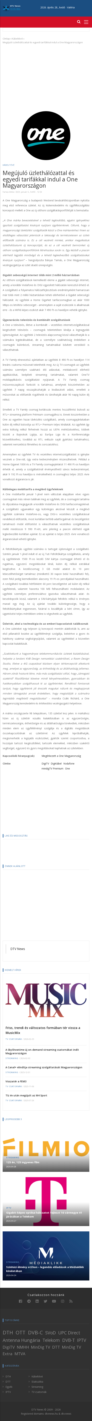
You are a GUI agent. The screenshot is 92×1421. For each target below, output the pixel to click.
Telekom (51, 1340)
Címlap (6, 38)
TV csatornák (13, 1039)
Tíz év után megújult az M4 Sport (26, 1095)
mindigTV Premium (52, 768)
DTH (8, 1332)
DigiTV (45, 763)
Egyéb (8, 1386)
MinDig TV (40, 1347)
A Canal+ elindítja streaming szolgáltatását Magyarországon (43, 1067)
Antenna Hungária (21, 1340)
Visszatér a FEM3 (15, 1081)
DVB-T (68, 1340)
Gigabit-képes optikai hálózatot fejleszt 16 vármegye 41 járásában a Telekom (44, 1214)
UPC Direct (69, 1333)
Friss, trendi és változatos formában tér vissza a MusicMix (42, 1030)
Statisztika (37, 1381)
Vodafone (68, 763)
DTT (56, 1347)
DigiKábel (56, 763)
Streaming (11, 1058)
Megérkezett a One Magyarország (61, 756)
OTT (20, 1332)
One (67, 768)
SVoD (50, 1333)
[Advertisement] (46, 73)
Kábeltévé (17, 38)
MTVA (20, 1353)
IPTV (8, 1208)
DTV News (17, 949)
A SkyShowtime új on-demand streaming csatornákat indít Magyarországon (42, 1051)
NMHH (23, 1347)
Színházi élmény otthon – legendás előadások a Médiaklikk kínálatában (45, 1269)
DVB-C (35, 1332)
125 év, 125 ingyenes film (22, 1162)
